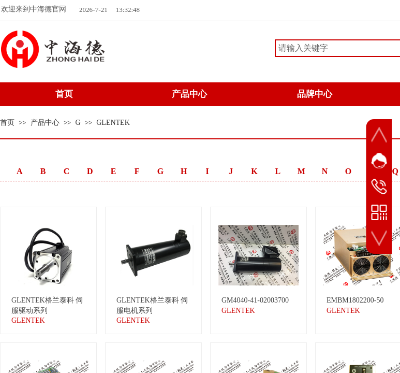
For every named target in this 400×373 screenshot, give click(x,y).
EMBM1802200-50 (355, 300)
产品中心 (45, 122)
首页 (7, 122)
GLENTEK (113, 122)
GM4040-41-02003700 (255, 300)
